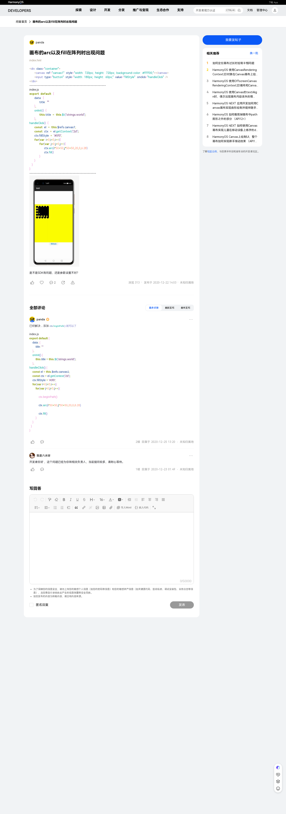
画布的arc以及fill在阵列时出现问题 (55, 21)
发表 (182, 605)
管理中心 (262, 10)
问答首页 (21, 21)
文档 (250, 10)
